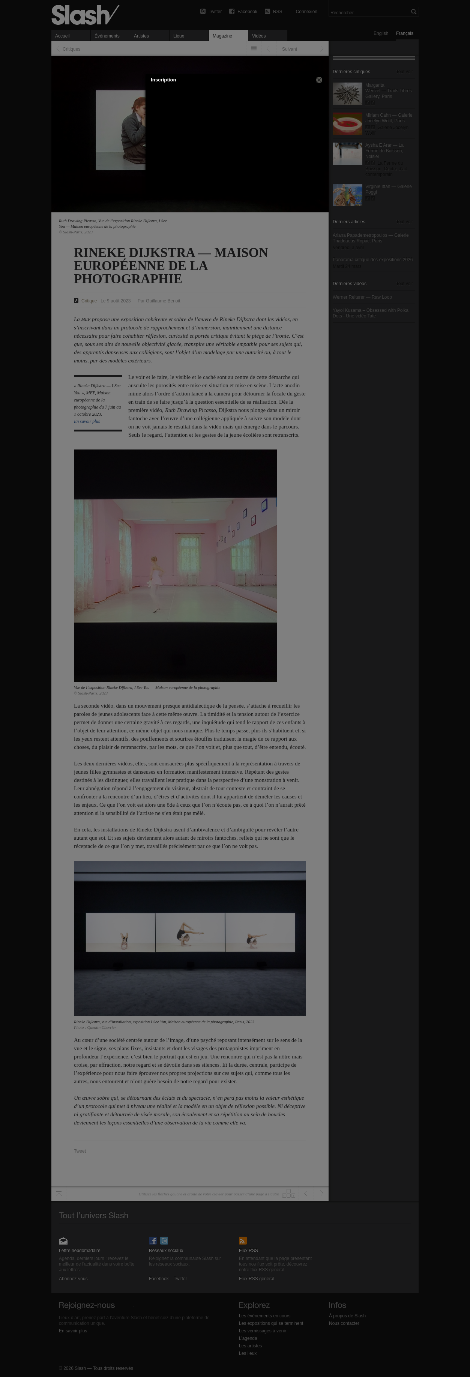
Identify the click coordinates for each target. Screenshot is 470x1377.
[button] (319, 80)
